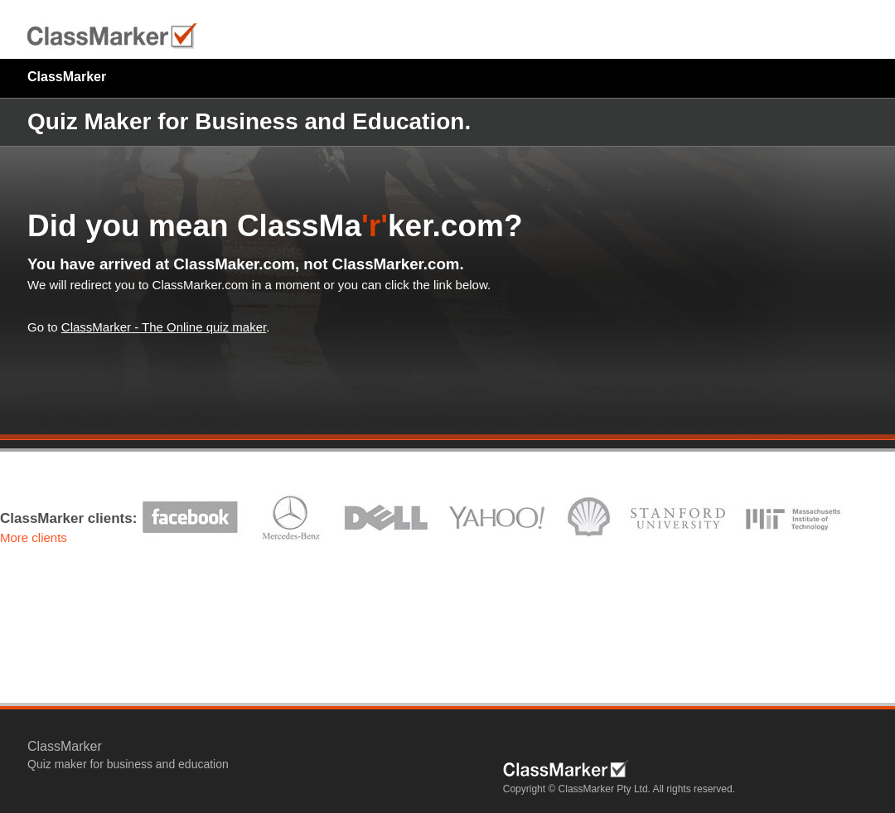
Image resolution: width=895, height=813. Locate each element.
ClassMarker (66, 77)
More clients (33, 537)
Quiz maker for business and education (128, 764)
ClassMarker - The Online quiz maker (163, 327)
